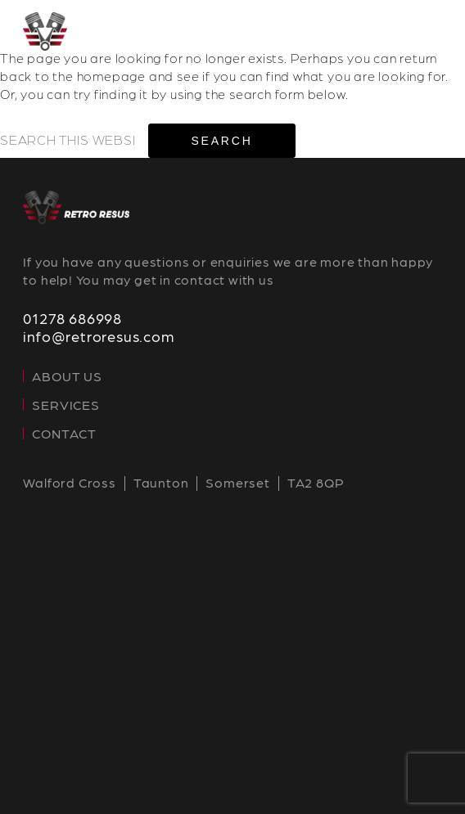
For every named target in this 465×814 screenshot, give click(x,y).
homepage (111, 75)
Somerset (237, 482)
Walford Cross (69, 482)
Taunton (161, 482)
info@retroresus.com (98, 335)
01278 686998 (72, 317)
